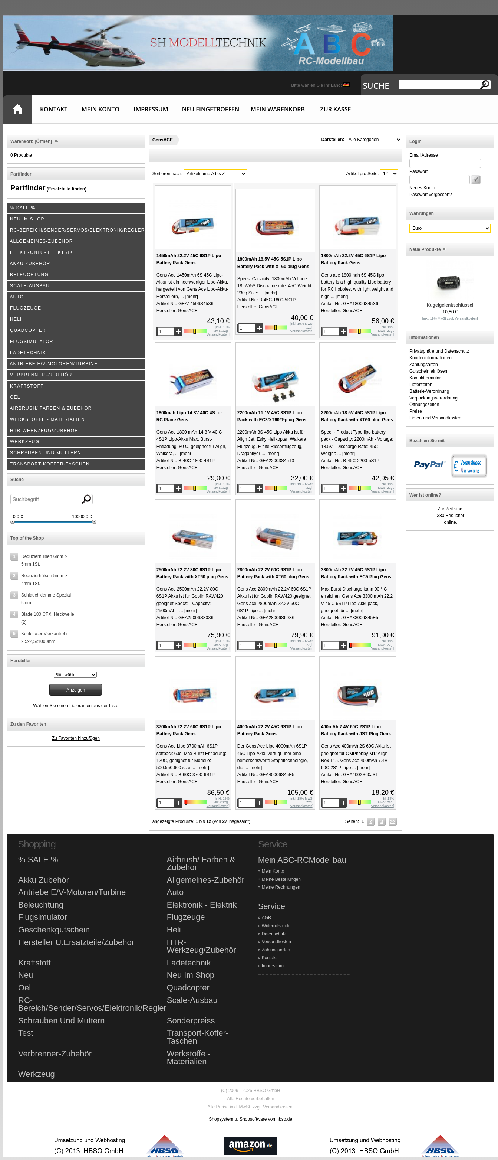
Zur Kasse (335, 109)
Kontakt (53, 109)
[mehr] (191, 296)
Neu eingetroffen (211, 109)
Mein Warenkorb (278, 109)
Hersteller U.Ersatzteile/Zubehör (76, 942)
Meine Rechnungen (281, 887)
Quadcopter (188, 988)
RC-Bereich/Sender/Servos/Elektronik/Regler (92, 1004)
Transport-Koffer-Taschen (197, 1037)
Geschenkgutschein (54, 930)
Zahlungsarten (423, 364)
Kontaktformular (425, 377)
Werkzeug (36, 1074)
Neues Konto (422, 187)
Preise (415, 411)
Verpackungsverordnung (433, 398)
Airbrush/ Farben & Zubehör (201, 864)
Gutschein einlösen (428, 371)
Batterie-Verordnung (429, 391)
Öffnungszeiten (424, 404)
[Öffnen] (42, 141)
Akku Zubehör (43, 880)
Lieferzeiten (420, 384)
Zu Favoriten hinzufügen (76, 738)
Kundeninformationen (430, 357)
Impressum (151, 109)
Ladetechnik (189, 963)
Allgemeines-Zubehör (205, 880)
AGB (266, 917)
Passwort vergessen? (430, 194)
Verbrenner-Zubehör (55, 1054)
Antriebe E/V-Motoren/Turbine (72, 892)
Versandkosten (276, 941)
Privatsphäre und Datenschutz (439, 351)
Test (25, 1033)
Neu (25, 975)
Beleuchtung (40, 905)
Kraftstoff (34, 963)
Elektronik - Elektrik (202, 905)
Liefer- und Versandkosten (435, 418)
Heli (174, 930)
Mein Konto (100, 109)
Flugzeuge (186, 917)
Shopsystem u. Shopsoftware (238, 1119)
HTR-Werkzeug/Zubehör (201, 946)
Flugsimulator (42, 917)
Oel (24, 988)
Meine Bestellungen (281, 879)
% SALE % (38, 860)
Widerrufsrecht (276, 925)
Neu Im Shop (190, 975)
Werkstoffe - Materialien (189, 1058)
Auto (175, 892)
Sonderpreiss (191, 1021)
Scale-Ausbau (192, 1000)
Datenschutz (274, 934)
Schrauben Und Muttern (61, 1021)
